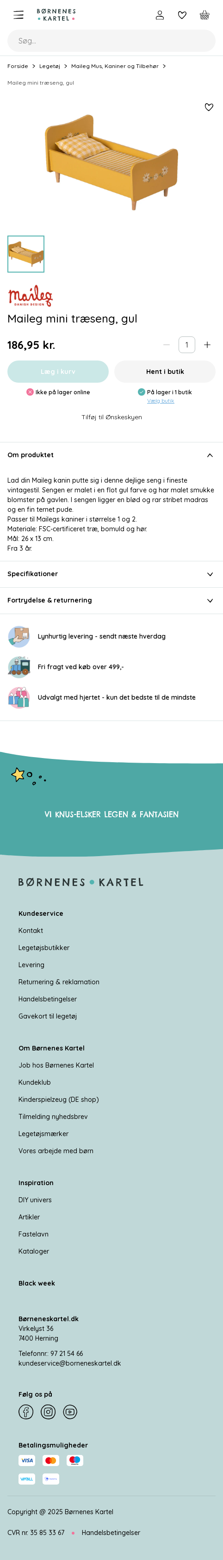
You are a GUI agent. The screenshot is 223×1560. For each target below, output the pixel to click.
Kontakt (31, 930)
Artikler (29, 1217)
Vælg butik (160, 400)
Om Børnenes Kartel (52, 1048)
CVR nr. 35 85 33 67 (35, 1533)
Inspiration (36, 1183)
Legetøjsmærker (43, 1134)
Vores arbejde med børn (56, 1151)
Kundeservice (41, 913)
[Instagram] (48, 1412)
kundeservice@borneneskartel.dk (70, 1363)
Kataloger (34, 1251)
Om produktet (111, 455)
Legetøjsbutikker (44, 948)
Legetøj (49, 65)
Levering (31, 965)
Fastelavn (34, 1234)
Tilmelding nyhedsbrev (53, 1117)
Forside (17, 65)
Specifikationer (111, 574)
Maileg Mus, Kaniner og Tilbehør (115, 65)
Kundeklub (35, 1082)
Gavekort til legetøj (48, 1016)
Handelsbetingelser (48, 999)
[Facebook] (26, 1412)
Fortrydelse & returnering (111, 600)
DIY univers (35, 1200)
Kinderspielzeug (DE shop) (59, 1099)
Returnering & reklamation (59, 982)
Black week (37, 1283)
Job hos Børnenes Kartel (56, 1065)
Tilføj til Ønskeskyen (111, 417)
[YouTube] (70, 1412)
